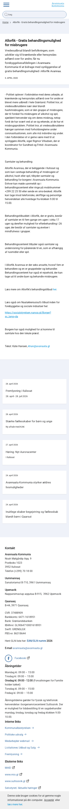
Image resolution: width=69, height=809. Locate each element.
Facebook (20, 658)
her (54, 289)
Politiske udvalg (14, 734)
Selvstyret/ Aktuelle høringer (21, 787)
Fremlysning (12, 754)
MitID (8, 767)
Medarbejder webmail (17, 741)
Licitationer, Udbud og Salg (20, 747)
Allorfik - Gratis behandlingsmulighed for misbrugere (39, 22)
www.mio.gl (11, 774)
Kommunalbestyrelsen (18, 727)
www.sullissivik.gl (15, 781)
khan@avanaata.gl (39, 346)
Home (5, 22)
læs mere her (14, 804)
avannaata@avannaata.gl (27, 648)
